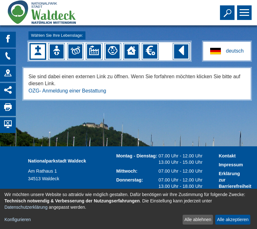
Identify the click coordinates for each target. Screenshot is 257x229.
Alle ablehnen (198, 219)
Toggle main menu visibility (245, 10)
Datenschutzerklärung (25, 207)
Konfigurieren (17, 219)
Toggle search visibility (228, 10)
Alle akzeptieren (233, 219)
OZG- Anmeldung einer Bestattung (67, 90)
